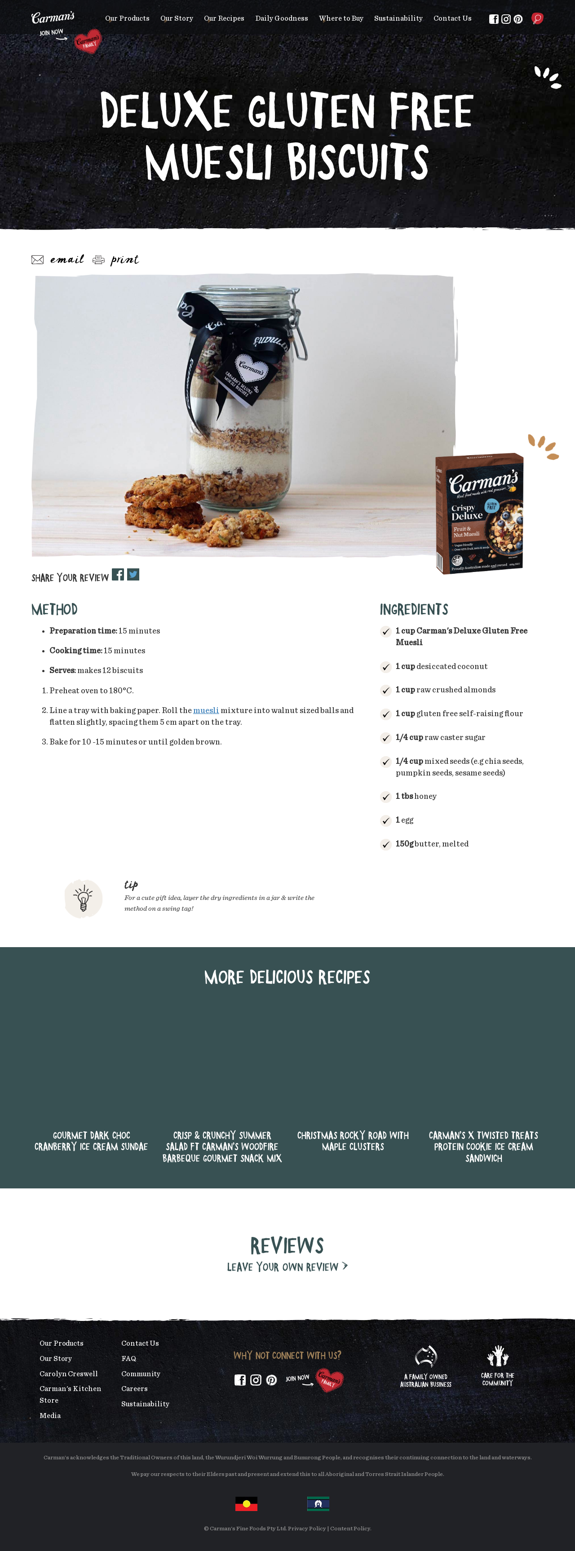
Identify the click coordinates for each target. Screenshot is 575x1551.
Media (50, 1415)
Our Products (127, 18)
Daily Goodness (281, 18)
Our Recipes (224, 18)
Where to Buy (341, 18)
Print (116, 260)
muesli (206, 711)
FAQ (128, 1358)
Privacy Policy (307, 1529)
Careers (134, 1388)
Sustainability (398, 18)
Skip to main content (31, 6)
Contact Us (452, 18)
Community (140, 1374)
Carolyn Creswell (69, 1374)
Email (57, 260)
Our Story (176, 18)
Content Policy (350, 1529)
